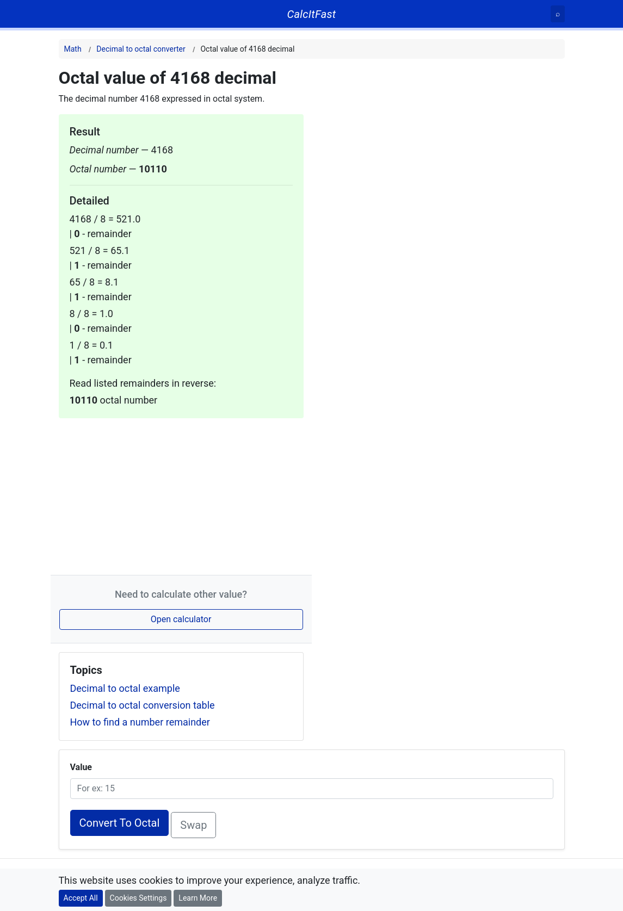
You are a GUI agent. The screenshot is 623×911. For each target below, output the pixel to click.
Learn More (197, 898)
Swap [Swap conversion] (193, 825)
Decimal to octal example (125, 688)
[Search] (558, 13)
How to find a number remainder (140, 722)
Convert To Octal (119, 822)
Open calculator (181, 619)
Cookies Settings (138, 898)
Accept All (81, 898)
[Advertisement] (181, 494)
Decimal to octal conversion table (142, 705)
